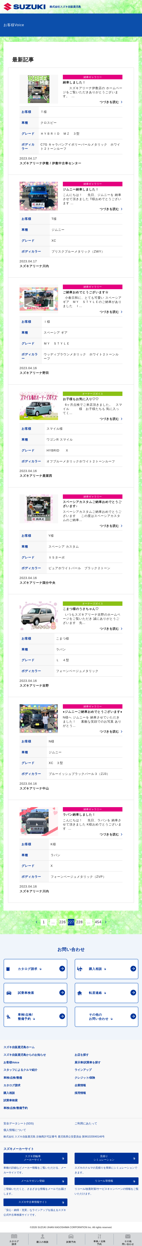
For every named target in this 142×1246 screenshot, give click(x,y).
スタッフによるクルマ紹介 (20, 1069)
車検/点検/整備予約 (15, 1108)
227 (71, 922)
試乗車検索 (10, 1100)
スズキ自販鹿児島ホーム (19, 1047)
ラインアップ (83, 1069)
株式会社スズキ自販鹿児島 (65, 6)
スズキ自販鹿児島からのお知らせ (24, 1054)
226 (62, 922)
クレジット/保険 (85, 1077)
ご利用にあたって (86, 1123)
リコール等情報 (104, 1180)
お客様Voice (11, 1062)
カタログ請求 (11, 1085)
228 (79, 922)
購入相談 (9, 1093)
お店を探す (82, 1054)
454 (98, 922)
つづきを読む (109, 102)
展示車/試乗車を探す (88, 1062)
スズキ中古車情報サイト (32, 1202)
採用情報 (80, 1093)
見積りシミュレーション (104, 1158)
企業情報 (80, 1085)
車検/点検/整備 (12, 1077)
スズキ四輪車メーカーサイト (33, 1158)
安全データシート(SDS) (18, 1123)
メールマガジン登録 (33, 1180)
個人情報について (14, 1130)
